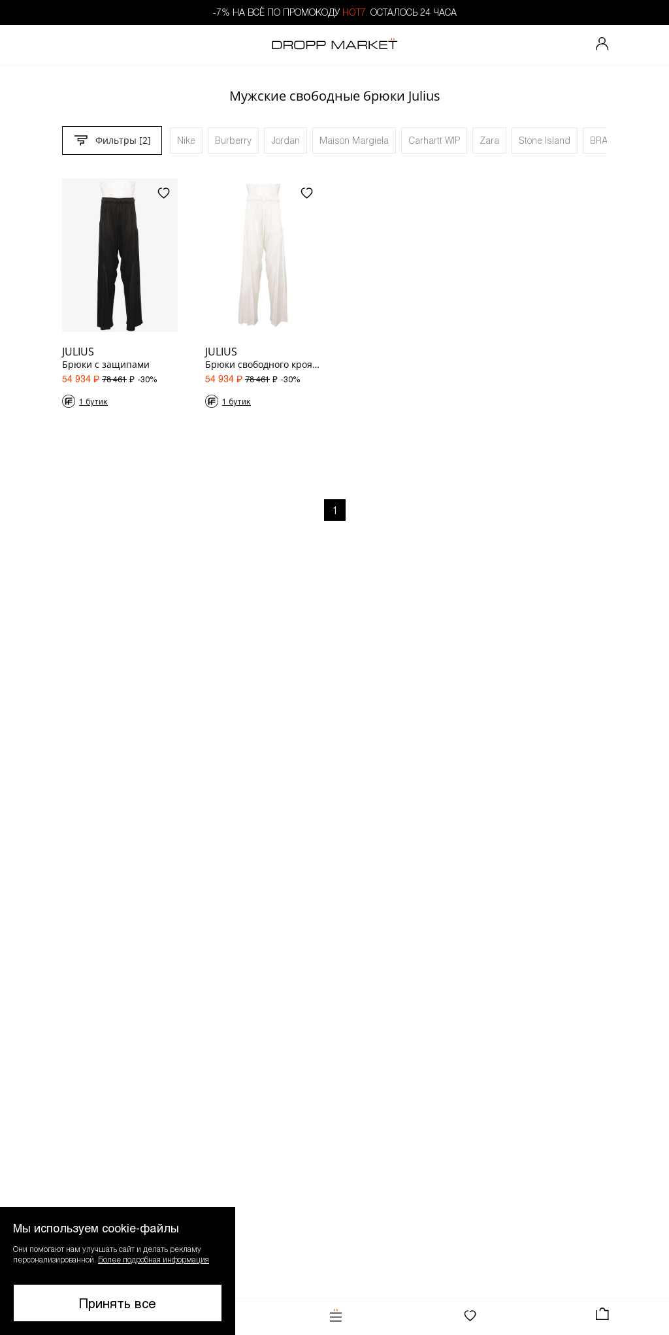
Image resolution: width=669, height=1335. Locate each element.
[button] (117, 1271)
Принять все (117, 1303)
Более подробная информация (153, 1259)
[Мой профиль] (602, 45)
